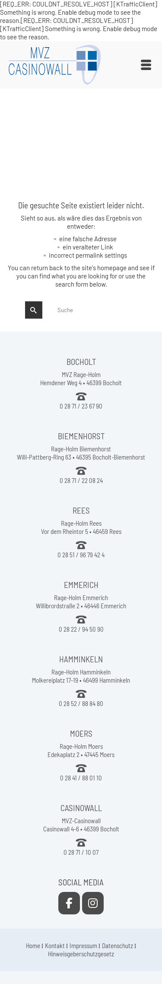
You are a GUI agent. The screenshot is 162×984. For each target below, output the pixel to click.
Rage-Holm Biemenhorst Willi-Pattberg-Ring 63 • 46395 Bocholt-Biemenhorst (81, 453)
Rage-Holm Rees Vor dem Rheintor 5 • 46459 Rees (81, 527)
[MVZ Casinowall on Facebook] (69, 903)
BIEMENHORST (81, 436)
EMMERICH (81, 585)
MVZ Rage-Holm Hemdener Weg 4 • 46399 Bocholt (81, 379)
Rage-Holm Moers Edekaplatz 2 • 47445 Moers (81, 750)
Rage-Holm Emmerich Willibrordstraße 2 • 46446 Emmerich (81, 602)
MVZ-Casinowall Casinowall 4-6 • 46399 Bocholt (81, 825)
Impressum (83, 945)
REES (81, 510)
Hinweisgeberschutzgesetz (81, 954)
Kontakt (55, 945)
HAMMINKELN (81, 659)
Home (33, 945)
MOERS (81, 733)
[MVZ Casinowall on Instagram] (93, 903)
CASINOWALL (81, 808)
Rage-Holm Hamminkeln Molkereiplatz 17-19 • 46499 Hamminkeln (81, 676)
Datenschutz (117, 945)
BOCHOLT (81, 362)
